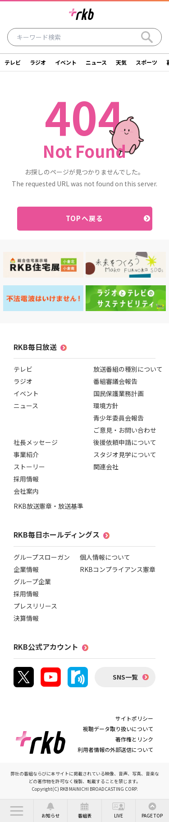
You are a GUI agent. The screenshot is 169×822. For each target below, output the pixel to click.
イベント (66, 62)
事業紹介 (26, 454)
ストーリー (29, 466)
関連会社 (106, 466)
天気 (121, 62)
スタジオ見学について (124, 454)
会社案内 (26, 491)
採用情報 (26, 478)
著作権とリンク (134, 739)
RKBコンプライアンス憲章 (117, 569)
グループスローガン (42, 557)
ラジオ (38, 62)
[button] (16, 810)
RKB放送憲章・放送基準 (48, 505)
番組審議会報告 (115, 381)
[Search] (147, 37)
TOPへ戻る (84, 218)
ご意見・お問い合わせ (124, 430)
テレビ (13, 62)
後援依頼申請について (124, 442)
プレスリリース (35, 605)
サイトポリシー (134, 718)
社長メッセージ (36, 442)
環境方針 (106, 405)
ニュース (96, 62)
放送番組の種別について (128, 368)
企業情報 (26, 569)
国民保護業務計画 (118, 393)
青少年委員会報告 (118, 417)
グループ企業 (32, 581)
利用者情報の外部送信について (115, 749)
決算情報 (26, 618)
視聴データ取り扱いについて (118, 728)
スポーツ (146, 62)
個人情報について (105, 557)
